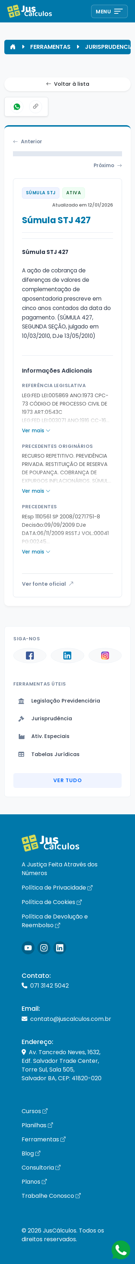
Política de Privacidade (57, 887)
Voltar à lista (67, 84)
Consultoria (41, 1167)
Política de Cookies (52, 902)
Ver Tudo (67, 780)
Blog (31, 1153)
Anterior (27, 141)
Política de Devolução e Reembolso (55, 920)
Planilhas (37, 1125)
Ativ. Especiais (43, 736)
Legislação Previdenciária (59, 700)
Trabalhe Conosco (51, 1196)
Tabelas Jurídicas (49, 754)
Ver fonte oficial (47, 584)
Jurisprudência (45, 718)
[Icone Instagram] (28, 947)
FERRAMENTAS (50, 47)
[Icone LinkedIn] (59, 947)
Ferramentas (44, 1139)
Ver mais (36, 430)
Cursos (35, 1111)
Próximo (108, 165)
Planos (34, 1182)
